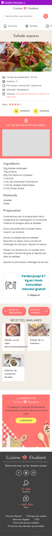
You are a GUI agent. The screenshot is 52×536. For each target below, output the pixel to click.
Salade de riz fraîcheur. (39, 334)
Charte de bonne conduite (26, 523)
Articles (31, 26)
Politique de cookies (36, 516)
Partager (41, 111)
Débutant (11, 96)
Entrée (19, 94)
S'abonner (26, 420)
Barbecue (35, 94)
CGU (37, 519)
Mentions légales (21, 519)
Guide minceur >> (15, 2)
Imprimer (21, 111)
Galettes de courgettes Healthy (13, 366)
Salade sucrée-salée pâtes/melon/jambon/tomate (13, 336)
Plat (26, 94)
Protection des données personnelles (26, 526)
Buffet (44, 94)
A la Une (10, 26)
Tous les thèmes (13, 516)
